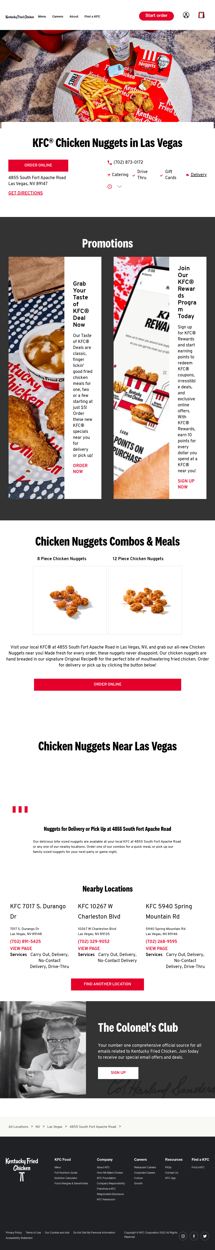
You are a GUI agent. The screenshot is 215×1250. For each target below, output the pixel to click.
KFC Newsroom (106, 1199)
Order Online (38, 165)
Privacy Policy (14, 1233)
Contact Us (171, 1173)
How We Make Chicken (110, 1173)
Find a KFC (198, 1167)
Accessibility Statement (19, 1238)
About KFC (103, 1167)
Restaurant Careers (145, 1167)
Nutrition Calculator (66, 1178)
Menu (58, 1167)
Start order (156, 16)
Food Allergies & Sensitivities (71, 1183)
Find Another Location (107, 986)
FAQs (168, 1167)
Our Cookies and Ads (57, 1233)
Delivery (199, 175)
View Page (21, 950)
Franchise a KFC (106, 1189)
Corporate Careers (144, 1173)
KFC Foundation (106, 1178)
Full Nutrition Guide (66, 1173)
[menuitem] (42, 16)
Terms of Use (33, 1233)
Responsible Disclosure (110, 1194)
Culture (138, 1178)
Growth (138, 1183)
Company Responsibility (111, 1183)
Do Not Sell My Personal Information (94, 1233)
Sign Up (118, 1074)
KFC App (170, 1178)
